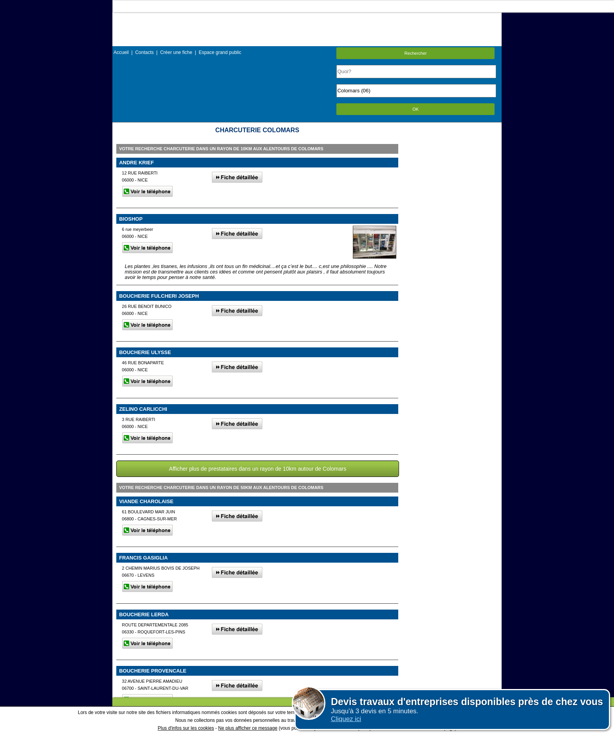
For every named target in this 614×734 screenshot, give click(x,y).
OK (415, 109)
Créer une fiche (176, 52)
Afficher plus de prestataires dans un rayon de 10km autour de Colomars (258, 469)
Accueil (121, 52)
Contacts (144, 52)
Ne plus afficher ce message (247, 728)
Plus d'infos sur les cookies (186, 728)
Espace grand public (220, 52)
